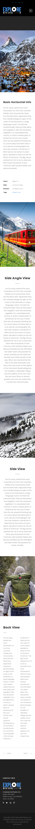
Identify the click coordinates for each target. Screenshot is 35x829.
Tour (19, 192)
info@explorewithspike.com (12, 792)
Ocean (14, 192)
